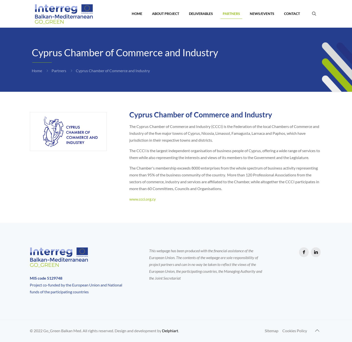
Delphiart (170, 330)
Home (37, 70)
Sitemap (271, 330)
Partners (59, 70)
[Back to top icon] (317, 330)
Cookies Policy (294, 330)
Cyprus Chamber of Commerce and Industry (113, 70)
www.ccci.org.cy (142, 199)
